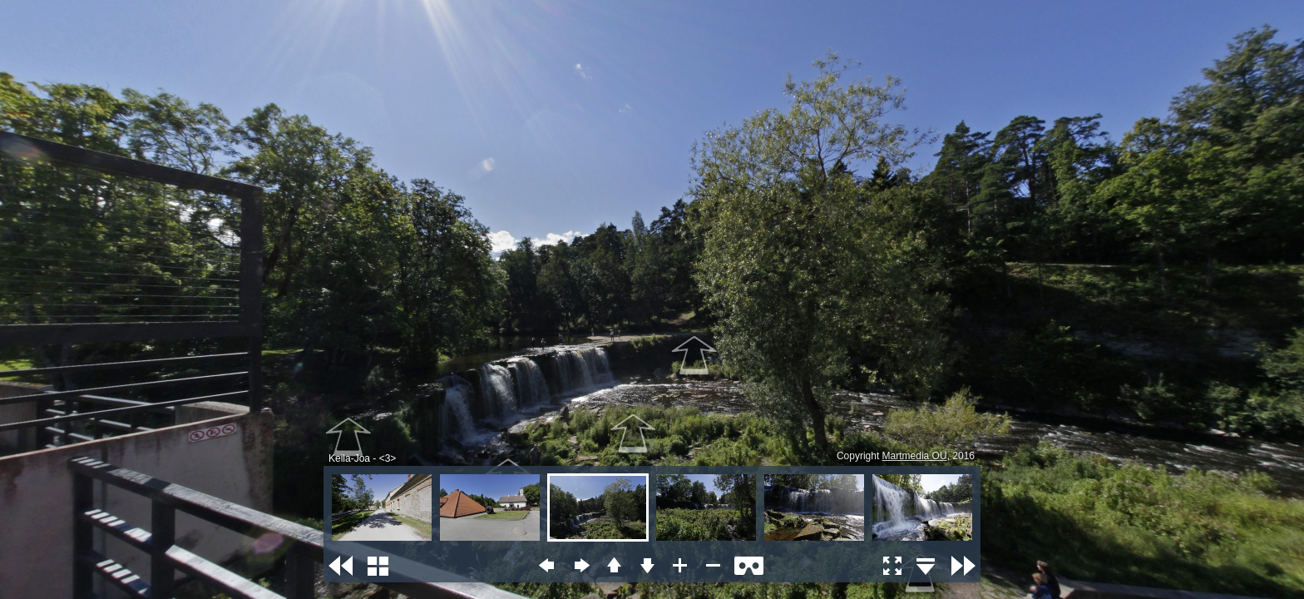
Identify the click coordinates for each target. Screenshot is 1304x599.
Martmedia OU (914, 456)
